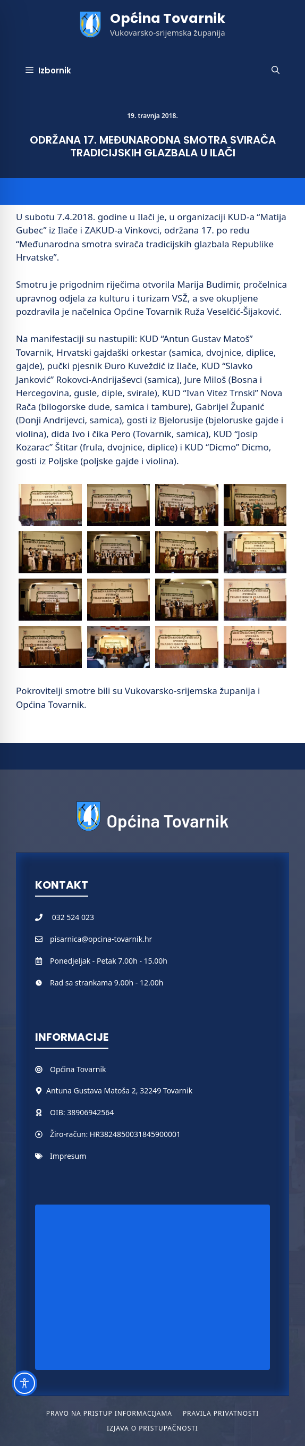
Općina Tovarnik (167, 18)
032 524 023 (73, 917)
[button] (275, 70)
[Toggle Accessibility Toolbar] (24, 1383)
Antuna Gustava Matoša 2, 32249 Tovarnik (119, 1090)
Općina (63, 1069)
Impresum (68, 1156)
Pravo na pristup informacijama (109, 1413)
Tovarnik (91, 1069)
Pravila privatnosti (221, 1413)
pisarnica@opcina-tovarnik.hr (101, 939)
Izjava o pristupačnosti (152, 1428)
